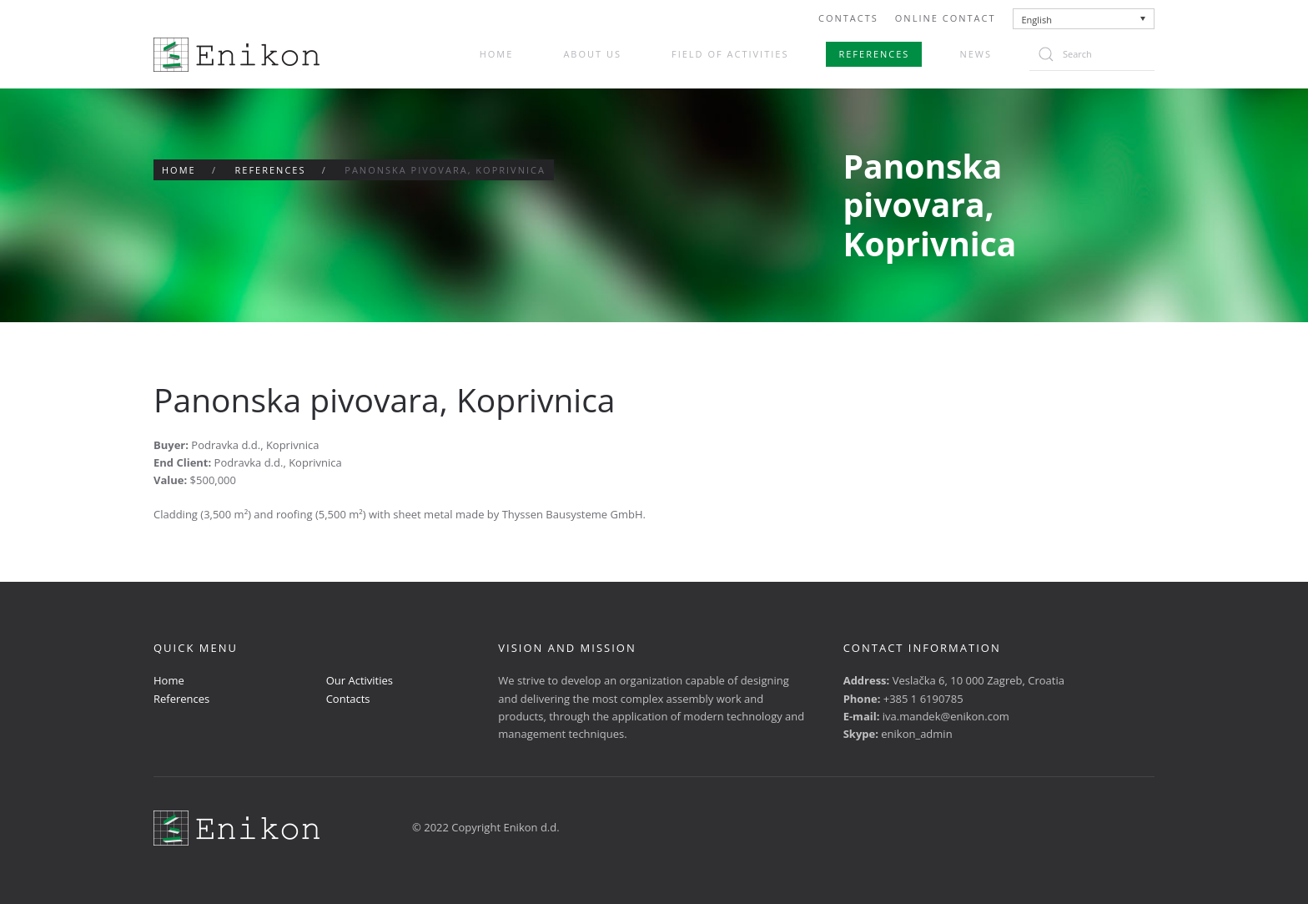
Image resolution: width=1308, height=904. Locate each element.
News (975, 54)
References (873, 54)
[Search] (1092, 54)
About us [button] (592, 54)
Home (497, 54)
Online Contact (945, 18)
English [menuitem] (1037, 19)
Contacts (848, 18)
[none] (1084, 18)
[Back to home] (236, 55)
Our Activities (359, 680)
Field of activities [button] (730, 54)
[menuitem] (1084, 18)
